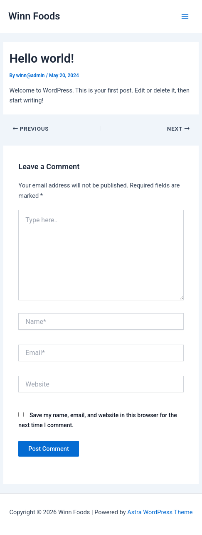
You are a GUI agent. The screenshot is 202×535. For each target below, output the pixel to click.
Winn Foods (34, 16)
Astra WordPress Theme (159, 512)
